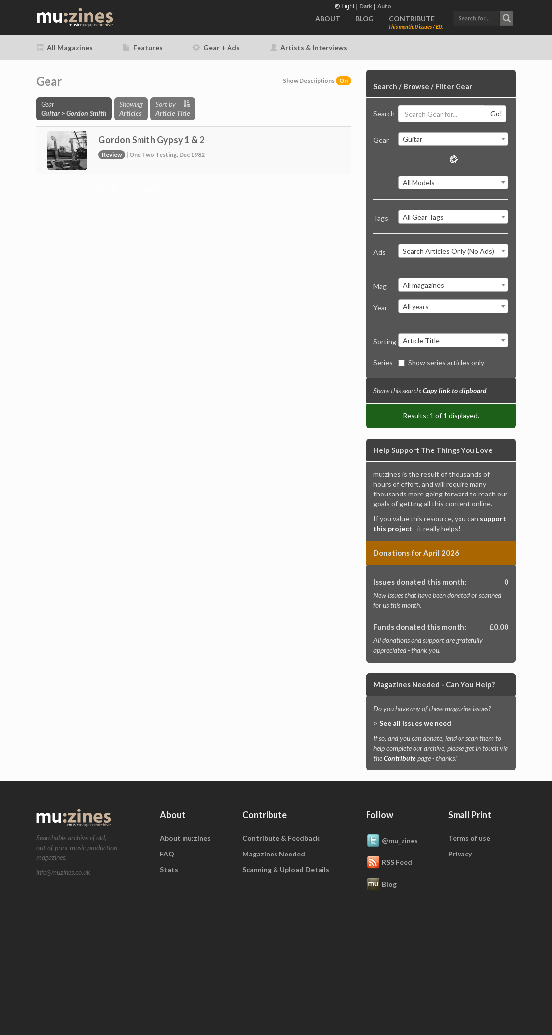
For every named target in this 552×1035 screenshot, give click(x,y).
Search (382, 113)
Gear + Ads (216, 48)
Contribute (400, 758)
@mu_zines (392, 841)
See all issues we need (415, 723)
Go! (496, 113)
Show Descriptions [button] (317, 80)
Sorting (382, 341)
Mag (380, 286)
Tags (380, 218)
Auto (384, 6)
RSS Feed (389, 863)
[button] (483, 17)
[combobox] (453, 139)
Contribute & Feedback (281, 838)
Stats (169, 869)
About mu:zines (185, 838)
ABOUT (327, 18)
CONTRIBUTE (412, 18)
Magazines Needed (273, 854)
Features (142, 48)
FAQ (167, 854)
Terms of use (469, 838)
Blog (381, 885)
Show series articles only (441, 363)
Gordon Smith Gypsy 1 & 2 (151, 140)
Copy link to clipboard (455, 390)
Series (382, 363)
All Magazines (64, 48)
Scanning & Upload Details (285, 869)
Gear (381, 140)
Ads (379, 252)
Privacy (460, 854)
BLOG (364, 18)
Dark (365, 6)
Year (380, 307)
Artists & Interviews (308, 48)
